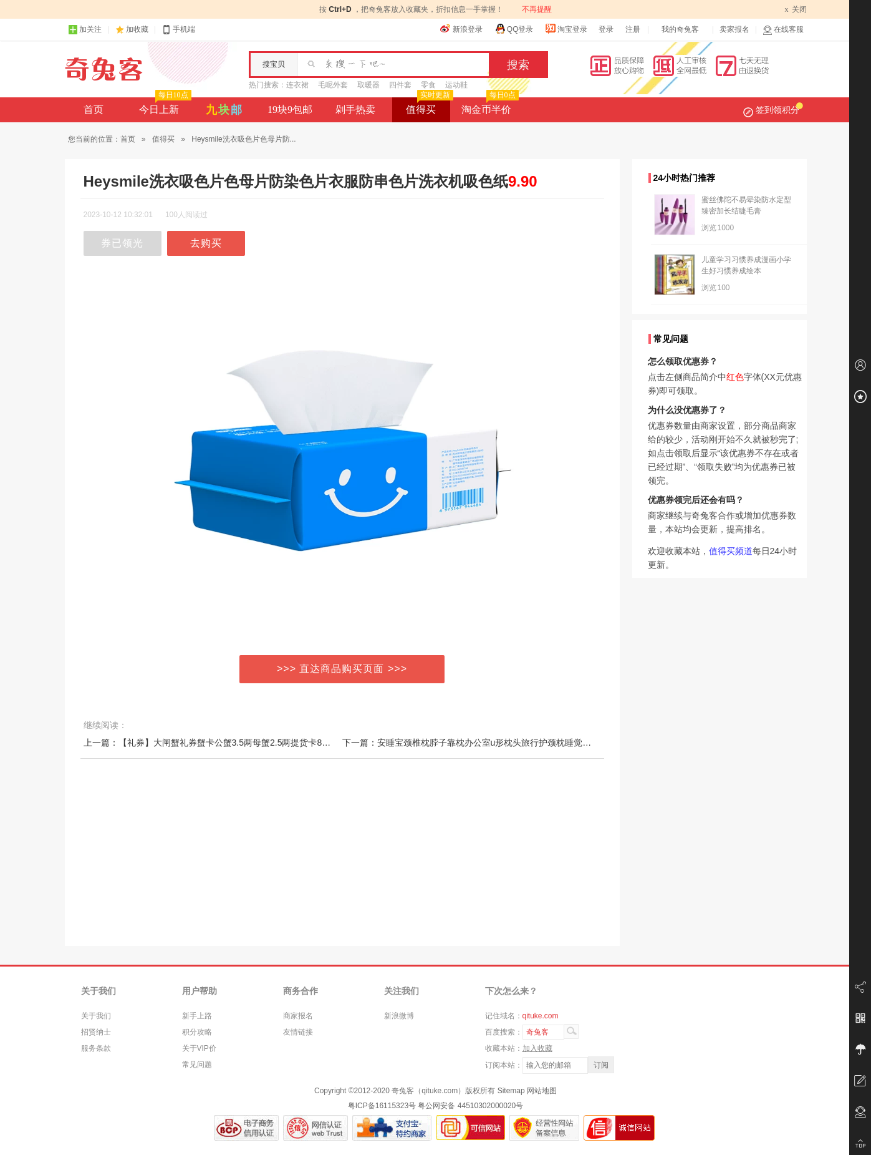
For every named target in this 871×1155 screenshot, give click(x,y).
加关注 (85, 30)
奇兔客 (104, 69)
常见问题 (197, 1064)
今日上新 (163, 106)
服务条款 (96, 1048)
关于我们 (96, 1015)
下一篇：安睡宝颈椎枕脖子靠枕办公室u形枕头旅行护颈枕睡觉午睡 (471, 743)
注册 (632, 29)
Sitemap (511, 1090)
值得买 (428, 106)
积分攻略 (197, 1032)
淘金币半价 (488, 106)
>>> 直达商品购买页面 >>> (342, 668)
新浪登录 (461, 29)
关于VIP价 (199, 1048)
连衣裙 (297, 84)
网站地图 (542, 1090)
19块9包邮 (289, 109)
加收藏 (137, 29)
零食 (428, 84)
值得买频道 (731, 551)
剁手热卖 (355, 109)
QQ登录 (514, 29)
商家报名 (298, 1015)
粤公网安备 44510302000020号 (470, 1105)
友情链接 (298, 1032)
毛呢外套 (333, 84)
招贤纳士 (96, 1032)
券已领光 (122, 243)
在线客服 (783, 30)
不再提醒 (537, 9)
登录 (606, 29)
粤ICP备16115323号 (382, 1105)
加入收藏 (537, 1048)
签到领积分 (773, 109)
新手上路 (197, 1015)
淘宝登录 (566, 29)
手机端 (178, 30)
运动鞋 (456, 84)
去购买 (206, 243)
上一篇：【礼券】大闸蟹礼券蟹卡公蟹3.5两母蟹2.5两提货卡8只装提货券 (225, 743)
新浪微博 (399, 1015)
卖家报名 (734, 29)
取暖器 (368, 84)
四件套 (400, 84)
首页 (93, 109)
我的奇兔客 (680, 29)
